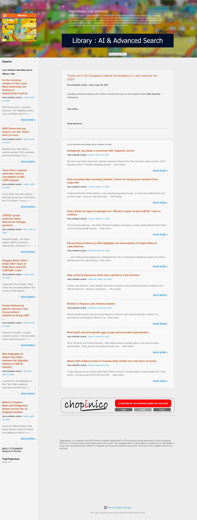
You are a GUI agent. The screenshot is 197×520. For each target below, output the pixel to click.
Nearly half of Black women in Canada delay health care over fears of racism (111, 361)
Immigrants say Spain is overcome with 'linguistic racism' (101, 150)
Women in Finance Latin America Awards (91, 303)
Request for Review (11, 451)
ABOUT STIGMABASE (12, 448)
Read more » (160, 171)
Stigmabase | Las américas (88, 11)
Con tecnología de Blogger (117, 507)
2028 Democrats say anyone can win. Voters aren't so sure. (15, 131)
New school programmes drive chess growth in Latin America (103, 275)
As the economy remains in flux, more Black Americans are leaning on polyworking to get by (15, 87)
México (118, 427)
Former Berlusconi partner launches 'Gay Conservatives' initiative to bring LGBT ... (15, 312)
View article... (73, 109)
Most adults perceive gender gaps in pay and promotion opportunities (108, 332)
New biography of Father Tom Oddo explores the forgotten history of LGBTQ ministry (15, 360)
